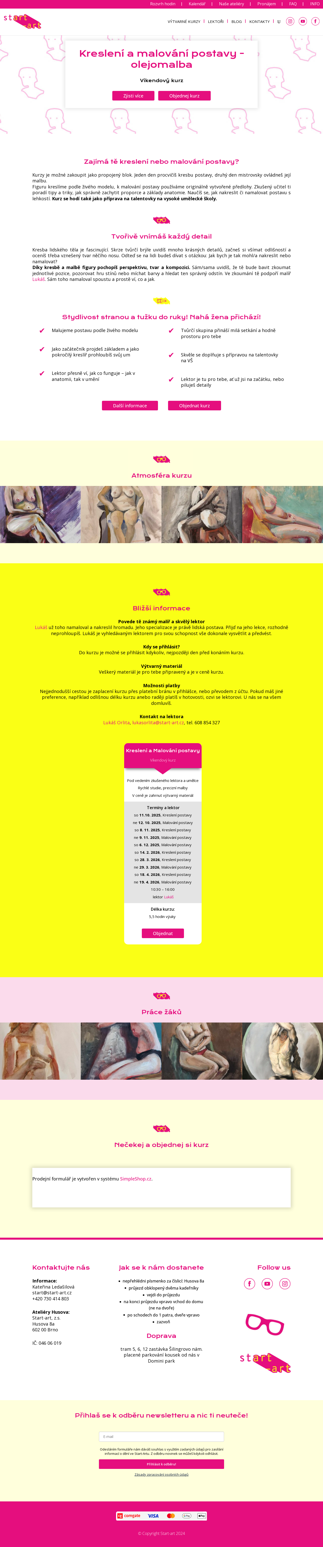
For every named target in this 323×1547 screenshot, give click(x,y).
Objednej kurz (184, 96)
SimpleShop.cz (135, 1179)
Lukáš (41, 627)
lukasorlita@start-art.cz (158, 722)
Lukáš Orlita (116, 722)
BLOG (236, 22)
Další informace (130, 406)
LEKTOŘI (216, 22)
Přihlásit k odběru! (161, 1464)
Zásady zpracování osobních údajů (161, 1474)
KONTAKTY (259, 22)
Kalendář (197, 4)
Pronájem (266, 4)
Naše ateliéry (231, 4)
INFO (315, 4)
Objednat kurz (194, 406)
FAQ (293, 4)
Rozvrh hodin (162, 4)
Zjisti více (133, 96)
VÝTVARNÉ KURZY (184, 22)
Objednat (163, 933)
